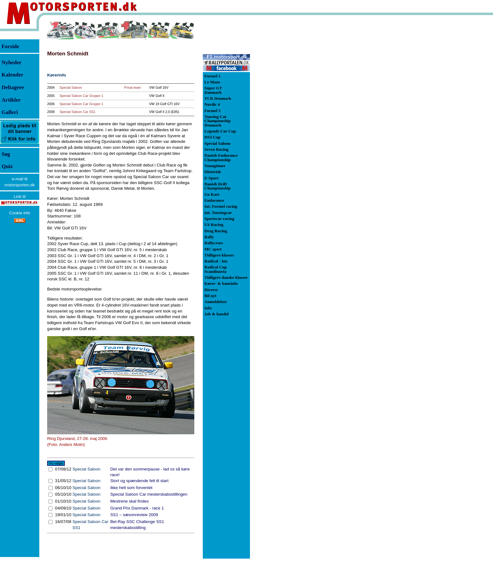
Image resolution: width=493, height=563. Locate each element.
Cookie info (19, 213)
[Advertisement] (283, 114)
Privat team (132, 87)
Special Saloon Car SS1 (77, 112)
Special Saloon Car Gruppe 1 (81, 96)
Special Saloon (70, 87)
